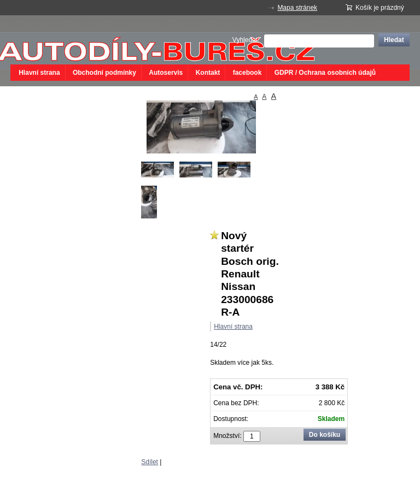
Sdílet (149, 462)
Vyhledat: (246, 40)
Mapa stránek (297, 7)
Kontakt (208, 72)
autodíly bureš (92, 39)
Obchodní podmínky (104, 72)
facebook (247, 72)
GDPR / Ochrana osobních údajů (325, 72)
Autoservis (166, 72)
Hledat (394, 40)
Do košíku (324, 434)
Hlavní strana (39, 72)
